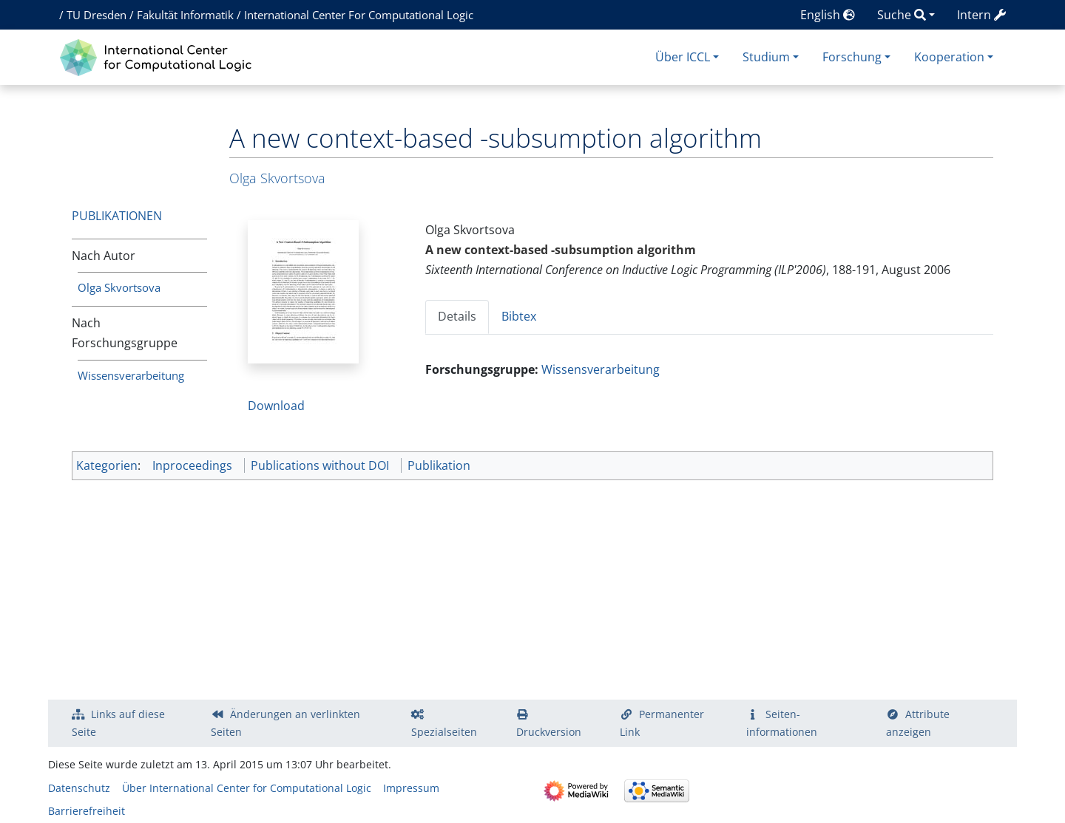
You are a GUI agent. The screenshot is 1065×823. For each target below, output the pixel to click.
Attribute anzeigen (918, 723)
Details (457, 316)
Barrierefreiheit (86, 811)
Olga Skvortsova (119, 287)
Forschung (852, 57)
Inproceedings (192, 465)
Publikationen (117, 216)
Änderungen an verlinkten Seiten (285, 723)
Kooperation (949, 57)
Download (276, 405)
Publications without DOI (320, 465)
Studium (766, 57)
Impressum (411, 788)
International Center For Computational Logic (358, 14)
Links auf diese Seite (118, 723)
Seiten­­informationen (781, 723)
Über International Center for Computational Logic (246, 788)
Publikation (439, 465)
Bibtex (518, 316)
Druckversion (548, 732)
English (827, 15)
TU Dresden (96, 14)
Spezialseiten (444, 732)
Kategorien (107, 465)
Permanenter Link (662, 723)
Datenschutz (79, 788)
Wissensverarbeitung (131, 375)
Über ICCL (682, 57)
